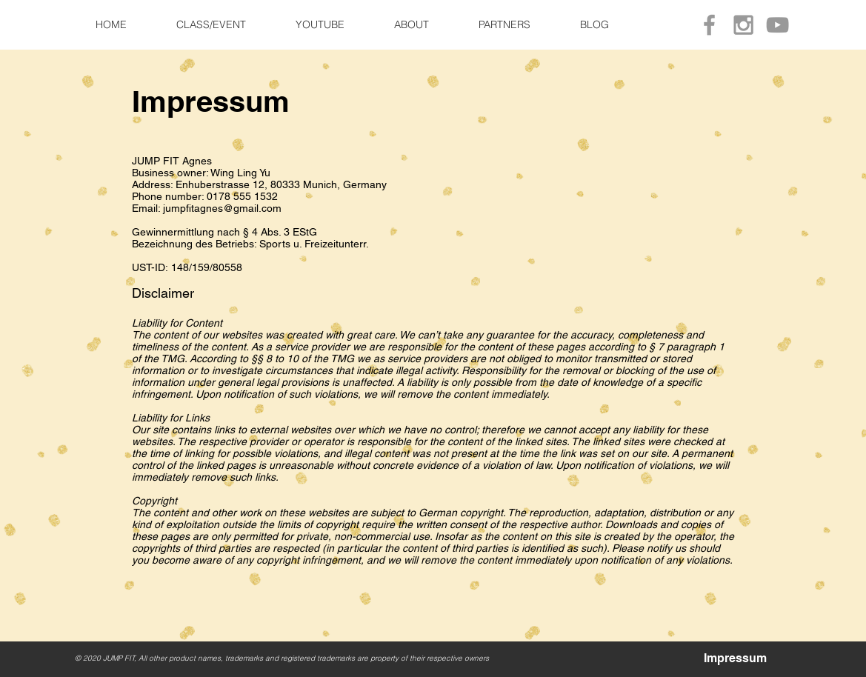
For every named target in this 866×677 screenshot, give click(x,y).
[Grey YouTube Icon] (777, 25)
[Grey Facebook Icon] (709, 25)
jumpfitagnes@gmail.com (222, 208)
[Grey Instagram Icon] (743, 25)
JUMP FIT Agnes (172, 161)
